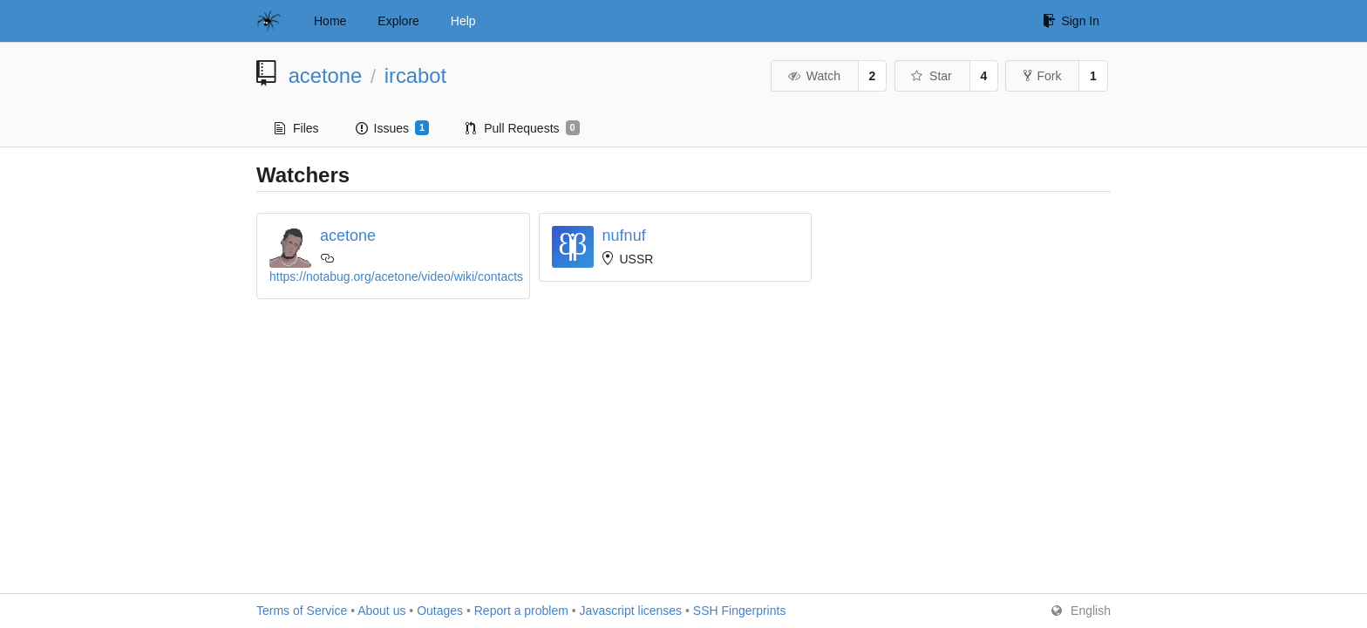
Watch (813, 76)
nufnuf (624, 235)
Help (463, 21)
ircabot (415, 75)
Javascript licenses (631, 611)
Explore (397, 21)
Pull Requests (523, 128)
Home (330, 21)
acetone (326, 75)
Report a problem (521, 611)
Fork (1042, 76)
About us (381, 611)
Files (297, 128)
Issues (393, 128)
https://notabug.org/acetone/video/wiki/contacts (396, 276)
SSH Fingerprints (739, 611)
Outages (440, 611)
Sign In (1071, 21)
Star (931, 76)
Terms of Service (301, 611)
